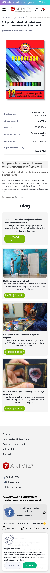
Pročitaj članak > (15, 238)
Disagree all (13, 565)
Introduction (7, 17)
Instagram (10, 528)
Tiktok (26, 528)
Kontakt (7, 454)
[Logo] (21, 9)
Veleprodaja (9, 449)
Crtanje (21, 17)
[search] (36, 9)
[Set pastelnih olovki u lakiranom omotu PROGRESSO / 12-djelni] (25, 69)
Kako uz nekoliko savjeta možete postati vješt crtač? (23, 221)
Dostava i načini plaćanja (16, 439)
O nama (7, 434)
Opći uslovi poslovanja (14, 444)
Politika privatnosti (12, 487)
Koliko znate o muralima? (16, 281)
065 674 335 (12, 477)
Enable (29, 565)
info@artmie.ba (14, 482)
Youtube (41, 528)
